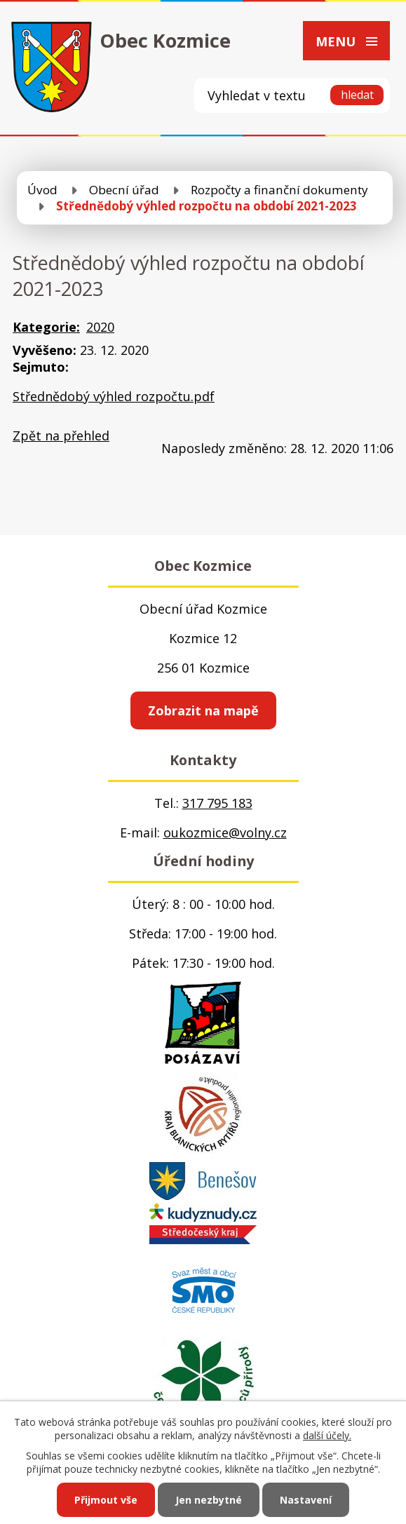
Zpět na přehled (61, 435)
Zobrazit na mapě (203, 710)
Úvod (42, 190)
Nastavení (306, 1499)
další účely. (327, 1435)
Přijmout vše (105, 1499)
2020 (100, 326)
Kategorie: (46, 326)
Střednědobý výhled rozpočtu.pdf (114, 396)
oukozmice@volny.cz (225, 832)
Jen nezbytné (208, 1499)
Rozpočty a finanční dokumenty (279, 190)
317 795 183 (217, 803)
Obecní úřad (124, 190)
